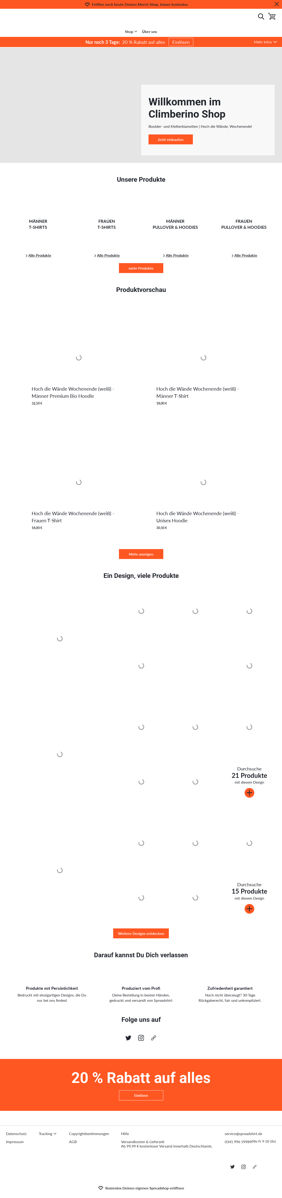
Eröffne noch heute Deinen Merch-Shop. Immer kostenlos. (140, 4)
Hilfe (125, 1133)
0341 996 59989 (250, 1141)
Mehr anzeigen (141, 554)
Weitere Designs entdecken (141, 933)
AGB (73, 1141)
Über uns (149, 31)
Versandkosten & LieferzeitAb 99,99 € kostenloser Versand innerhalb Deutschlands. (166, 1143)
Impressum (15, 1141)
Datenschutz (16, 1133)
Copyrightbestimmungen (89, 1133)
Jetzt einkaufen (170, 139)
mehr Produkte (141, 268)
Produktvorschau (141, 290)
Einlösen (181, 42)
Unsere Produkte (141, 179)
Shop (131, 31)
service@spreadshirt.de (243, 1133)
